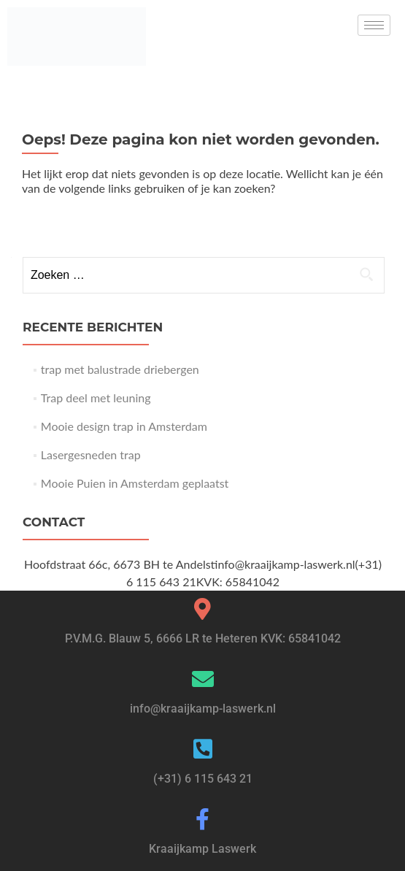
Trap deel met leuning (96, 397)
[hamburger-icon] (374, 25)
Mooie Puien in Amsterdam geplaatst (135, 483)
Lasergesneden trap (91, 454)
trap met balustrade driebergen (120, 369)
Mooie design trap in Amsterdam (124, 426)
